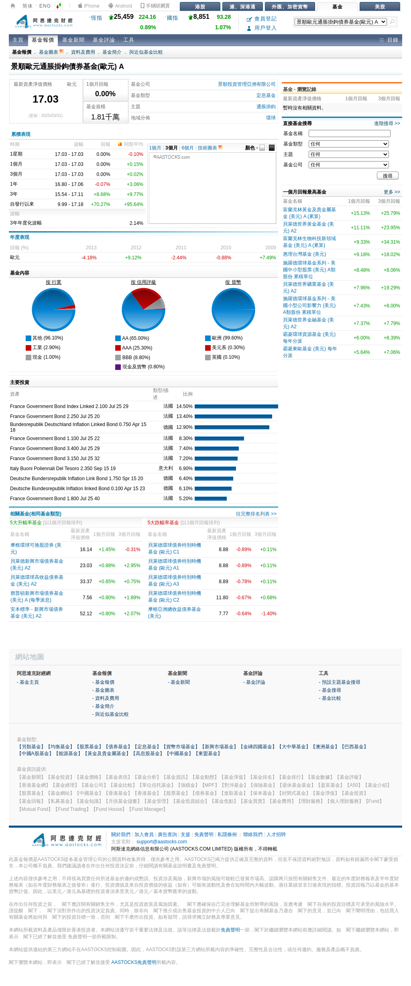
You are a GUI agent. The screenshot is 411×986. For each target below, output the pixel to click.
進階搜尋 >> (387, 123)
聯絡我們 (252, 834)
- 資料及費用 (105, 698)
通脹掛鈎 (266, 106)
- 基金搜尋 (330, 690)
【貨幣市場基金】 (180, 747)
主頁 (18, 40)
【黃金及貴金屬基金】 (107, 753)
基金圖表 (51, 52)
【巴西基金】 (354, 747)
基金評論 (104, 40)
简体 (27, 6)
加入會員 (144, 834)
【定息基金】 (146, 747)
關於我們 (120, 834)
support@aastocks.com (161, 842)
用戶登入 (262, 28)
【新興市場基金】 (219, 747)
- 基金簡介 (103, 706)
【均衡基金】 (60, 747)
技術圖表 (210, 148)
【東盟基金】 (207, 753)
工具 (128, 40)
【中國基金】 (179, 753)
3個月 (171, 148)
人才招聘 (276, 834)
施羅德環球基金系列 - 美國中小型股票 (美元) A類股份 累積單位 (309, 269)
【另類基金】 (31, 747)
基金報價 (43, 40)
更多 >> (392, 192)
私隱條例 (227, 834)
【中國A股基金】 (35, 753)
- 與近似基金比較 (110, 714)
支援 (185, 834)
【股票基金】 (89, 747)
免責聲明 (204, 834)
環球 (271, 118)
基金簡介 (112, 52)
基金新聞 (73, 40)
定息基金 (266, 95)
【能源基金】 (68, 753)
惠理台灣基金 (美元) (304, 254)
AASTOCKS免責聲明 (134, 962)
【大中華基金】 (294, 747)
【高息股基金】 (148, 753)
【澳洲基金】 (325, 747)
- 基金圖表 (103, 690)
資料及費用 (83, 52)
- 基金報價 (103, 682)
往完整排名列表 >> (256, 514)
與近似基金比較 (146, 52)
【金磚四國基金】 (257, 747)
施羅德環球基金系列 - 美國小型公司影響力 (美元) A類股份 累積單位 (309, 305)
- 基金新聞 (179, 682)
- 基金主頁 (28, 682)
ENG (45, 6)
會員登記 (262, 19)
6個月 (188, 148)
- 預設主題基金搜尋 (339, 682)
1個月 (155, 148)
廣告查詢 (167, 834)
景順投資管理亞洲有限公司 (247, 84)
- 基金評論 (254, 682)
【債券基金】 (118, 747)
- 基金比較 (330, 698)
